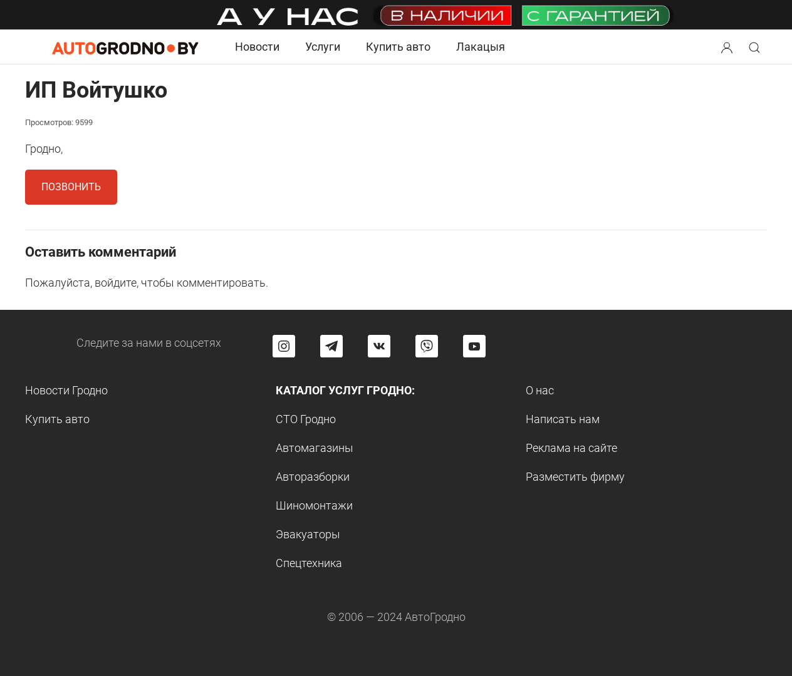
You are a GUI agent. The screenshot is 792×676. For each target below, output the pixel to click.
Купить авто (398, 46)
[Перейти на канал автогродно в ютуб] (474, 346)
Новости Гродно (66, 390)
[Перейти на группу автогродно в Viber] (426, 346)
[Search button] (726, 47)
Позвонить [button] (71, 187)
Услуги (322, 46)
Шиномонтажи (314, 505)
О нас (540, 390)
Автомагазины (314, 447)
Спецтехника (309, 563)
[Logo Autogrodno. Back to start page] (125, 46)
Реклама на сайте (571, 447)
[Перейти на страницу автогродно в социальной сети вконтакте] (379, 346)
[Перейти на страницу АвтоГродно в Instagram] (284, 346)
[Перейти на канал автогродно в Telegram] (331, 346)
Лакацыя (480, 46)
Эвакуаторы (308, 534)
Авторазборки (313, 476)
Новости (257, 46)
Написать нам (563, 419)
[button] (728, 46)
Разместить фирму (575, 476)
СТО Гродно (306, 419)
